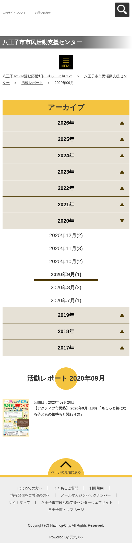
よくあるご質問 (65, 488)
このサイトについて (14, 12)
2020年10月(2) (66, 261)
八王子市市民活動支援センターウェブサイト (77, 502)
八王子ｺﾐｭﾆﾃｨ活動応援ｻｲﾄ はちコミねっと (37, 76)
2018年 (66, 331)
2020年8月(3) (66, 287)
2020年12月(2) (66, 235)
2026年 (66, 123)
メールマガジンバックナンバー (86, 495)
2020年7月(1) (66, 300)
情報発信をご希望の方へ (30, 495)
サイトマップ (19, 502)
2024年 (66, 155)
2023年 (66, 172)
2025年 (66, 139)
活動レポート (32, 83)
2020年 (66, 221)
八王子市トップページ (66, 510)
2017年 (66, 348)
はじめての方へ (29, 488)
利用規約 (96, 488)
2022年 (66, 188)
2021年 (66, 204)
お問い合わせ (43, 12)
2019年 (66, 315)
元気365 (76, 537)
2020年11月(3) (66, 248)
